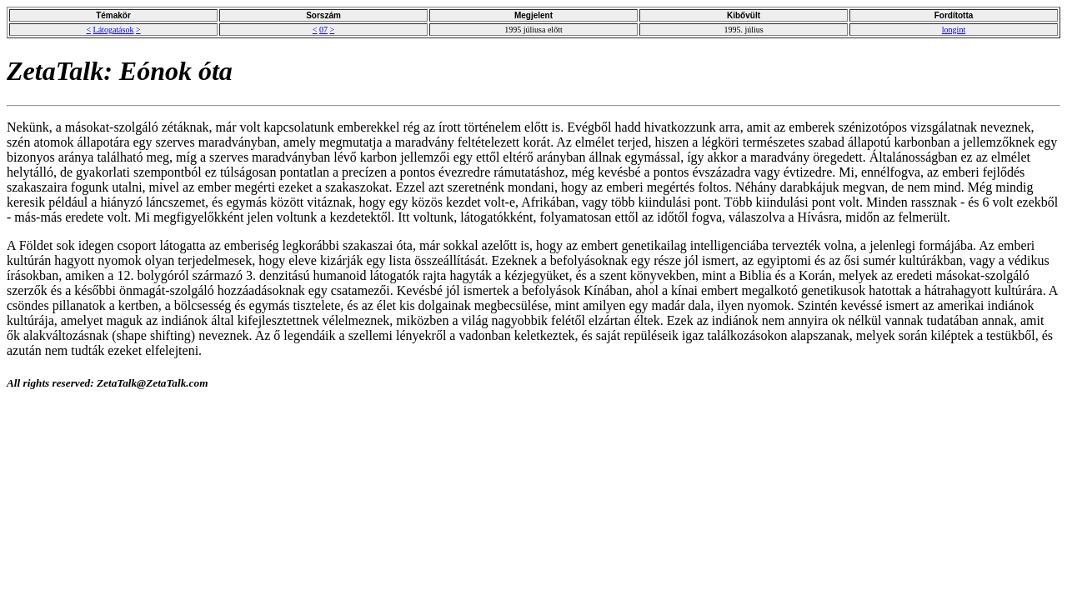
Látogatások (113, 29)
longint (953, 29)
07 (323, 29)
